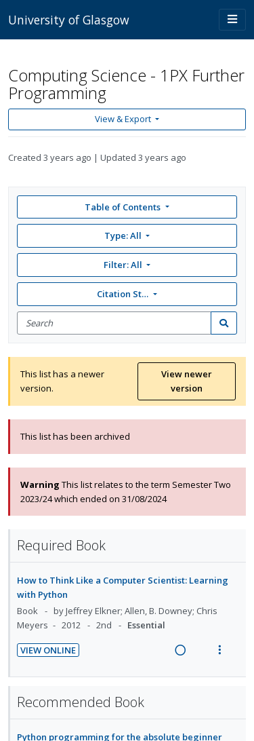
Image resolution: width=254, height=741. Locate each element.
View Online (48, 650)
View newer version (186, 381)
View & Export (124, 119)
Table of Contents (124, 207)
